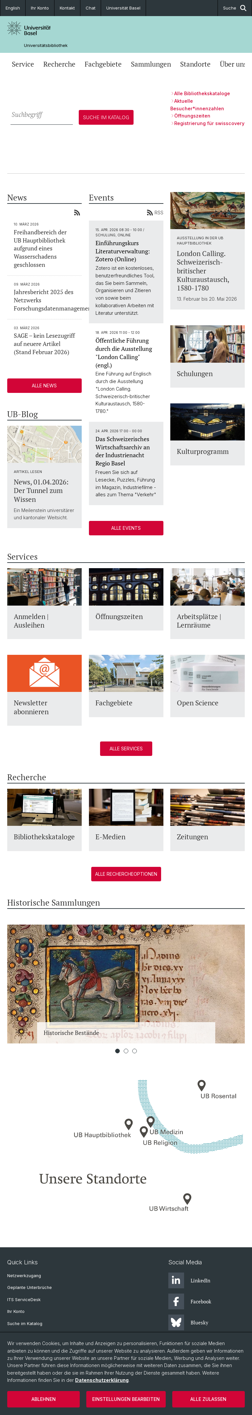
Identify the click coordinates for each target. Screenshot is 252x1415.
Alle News (44, 385)
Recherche (59, 64)
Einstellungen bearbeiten (126, 1399)
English (13, 8)
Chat (90, 8)
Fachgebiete (103, 64)
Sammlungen (151, 64)
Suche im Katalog (24, 1323)
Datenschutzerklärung (102, 1380)
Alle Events (126, 528)
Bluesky (188, 1322)
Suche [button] (234, 8)
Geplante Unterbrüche (29, 1287)
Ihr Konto (40, 8)
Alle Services (125, 748)
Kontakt (67, 8)
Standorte (195, 64)
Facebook (189, 1301)
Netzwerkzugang (24, 1275)
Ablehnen (44, 1399)
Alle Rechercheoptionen (126, 874)
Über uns (233, 64)
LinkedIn (189, 1280)
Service (23, 64)
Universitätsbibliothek (46, 45)
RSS (154, 212)
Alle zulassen (208, 1399)
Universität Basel (123, 8)
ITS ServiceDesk (24, 1299)
